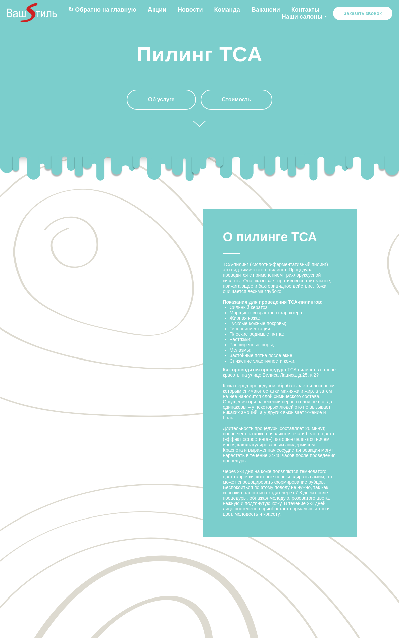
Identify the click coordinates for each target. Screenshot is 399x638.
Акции (157, 9)
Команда (227, 9)
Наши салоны (302, 16)
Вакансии (266, 9)
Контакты (305, 9)
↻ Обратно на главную (102, 9)
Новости (190, 9)
